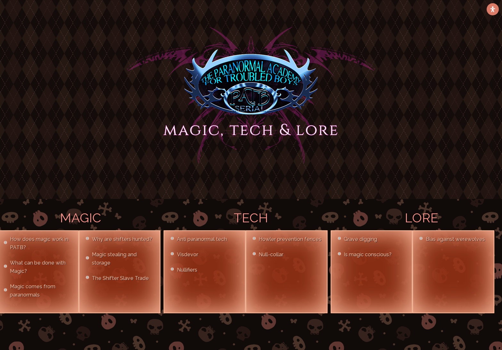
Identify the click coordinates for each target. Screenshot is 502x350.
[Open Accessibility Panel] (493, 9)
